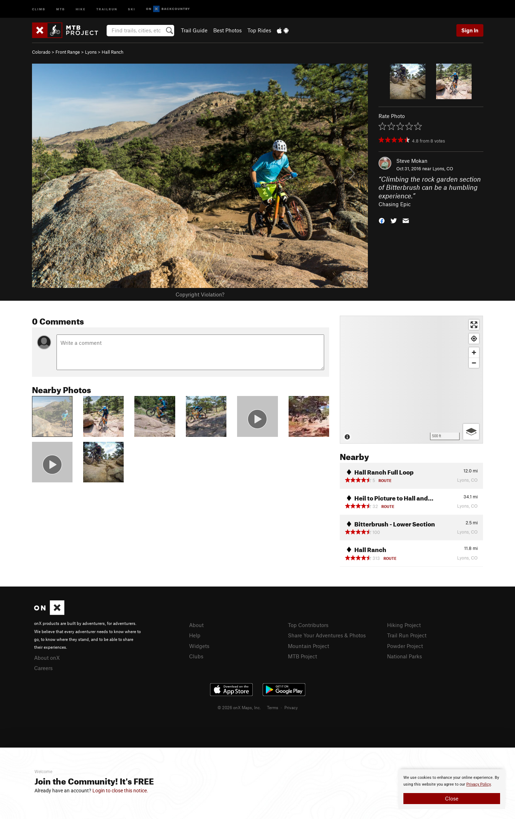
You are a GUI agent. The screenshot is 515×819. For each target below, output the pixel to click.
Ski (131, 8)
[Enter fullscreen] (474, 325)
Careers (43, 668)
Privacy (291, 707)
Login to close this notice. (120, 790)
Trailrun (106, 8)
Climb (38, 8)
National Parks (404, 656)
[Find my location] (474, 338)
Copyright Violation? (200, 294)
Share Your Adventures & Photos (327, 635)
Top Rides (259, 30)
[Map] (411, 379)
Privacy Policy (478, 784)
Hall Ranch (112, 52)
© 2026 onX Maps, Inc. (239, 707)
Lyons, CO (443, 168)
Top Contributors (308, 625)
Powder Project (405, 646)
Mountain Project (308, 646)
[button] (382, 220)
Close (451, 798)
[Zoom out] (474, 363)
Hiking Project (404, 625)
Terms (272, 707)
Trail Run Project (407, 635)
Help (194, 635)
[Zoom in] (474, 352)
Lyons (91, 52)
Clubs (196, 656)
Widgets (199, 646)
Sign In (469, 30)
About (196, 625)
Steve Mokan (412, 160)
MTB (60, 8)
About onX (47, 657)
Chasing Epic (395, 204)
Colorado (41, 52)
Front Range (67, 52)
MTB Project (302, 656)
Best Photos (227, 30)
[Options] (471, 432)
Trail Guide (194, 30)
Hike (81, 8)
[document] (451, 789)
